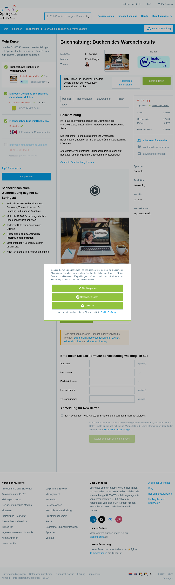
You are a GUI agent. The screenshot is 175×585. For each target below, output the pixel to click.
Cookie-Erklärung (109, 312)
